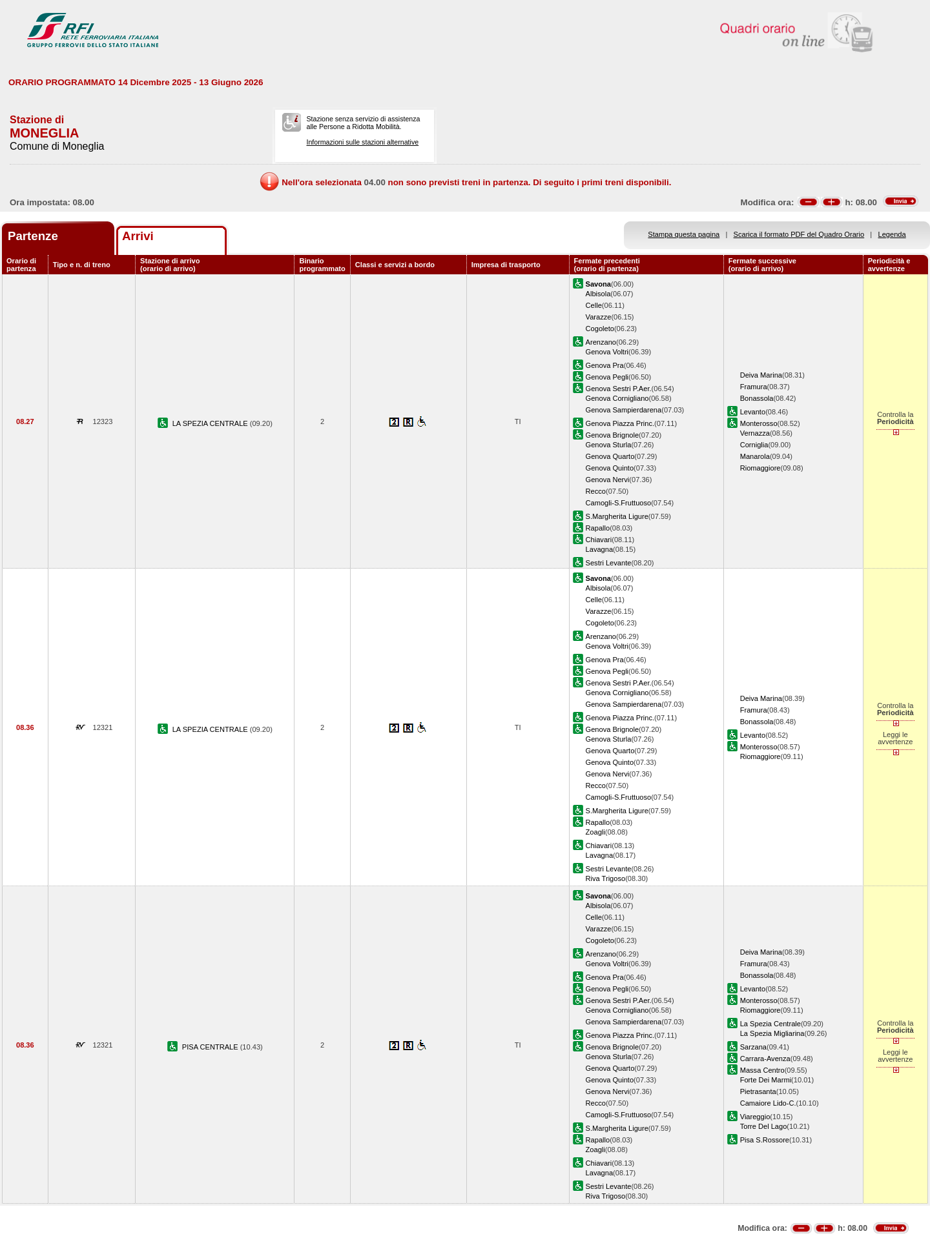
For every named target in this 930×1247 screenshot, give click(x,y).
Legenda (892, 234)
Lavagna (600, 549)
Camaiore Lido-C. (768, 1103)
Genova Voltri (607, 352)
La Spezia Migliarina (772, 1033)
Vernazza (755, 433)
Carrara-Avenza (765, 1058)
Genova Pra (605, 365)
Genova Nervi (608, 479)
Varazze (599, 317)
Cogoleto (600, 328)
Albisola (598, 294)
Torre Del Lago (763, 1126)
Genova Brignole (612, 435)
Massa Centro (762, 1070)
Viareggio (755, 1116)
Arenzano (601, 342)
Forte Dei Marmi (765, 1080)
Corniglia (754, 445)
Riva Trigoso (606, 878)
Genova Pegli (607, 377)
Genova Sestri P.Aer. (619, 388)
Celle (594, 305)
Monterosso (759, 423)
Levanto (752, 412)
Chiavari (599, 539)
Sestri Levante (609, 563)
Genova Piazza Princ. (620, 423)
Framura (753, 386)
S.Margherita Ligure (617, 516)
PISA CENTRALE (211, 1047)
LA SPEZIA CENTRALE (211, 423)
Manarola (755, 456)
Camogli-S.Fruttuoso (619, 503)
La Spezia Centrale (770, 1024)
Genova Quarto (610, 456)
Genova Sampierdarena (624, 410)
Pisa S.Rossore (764, 1140)
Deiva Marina (761, 375)
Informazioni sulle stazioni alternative (362, 142)
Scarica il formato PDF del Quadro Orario (799, 234)
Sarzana (753, 1047)
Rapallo (598, 528)
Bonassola (757, 398)
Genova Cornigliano (617, 398)
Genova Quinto (610, 468)
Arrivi (138, 236)
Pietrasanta (758, 1091)
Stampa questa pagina (683, 234)
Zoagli (595, 832)
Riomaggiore (760, 468)
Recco (596, 491)
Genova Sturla (609, 445)
